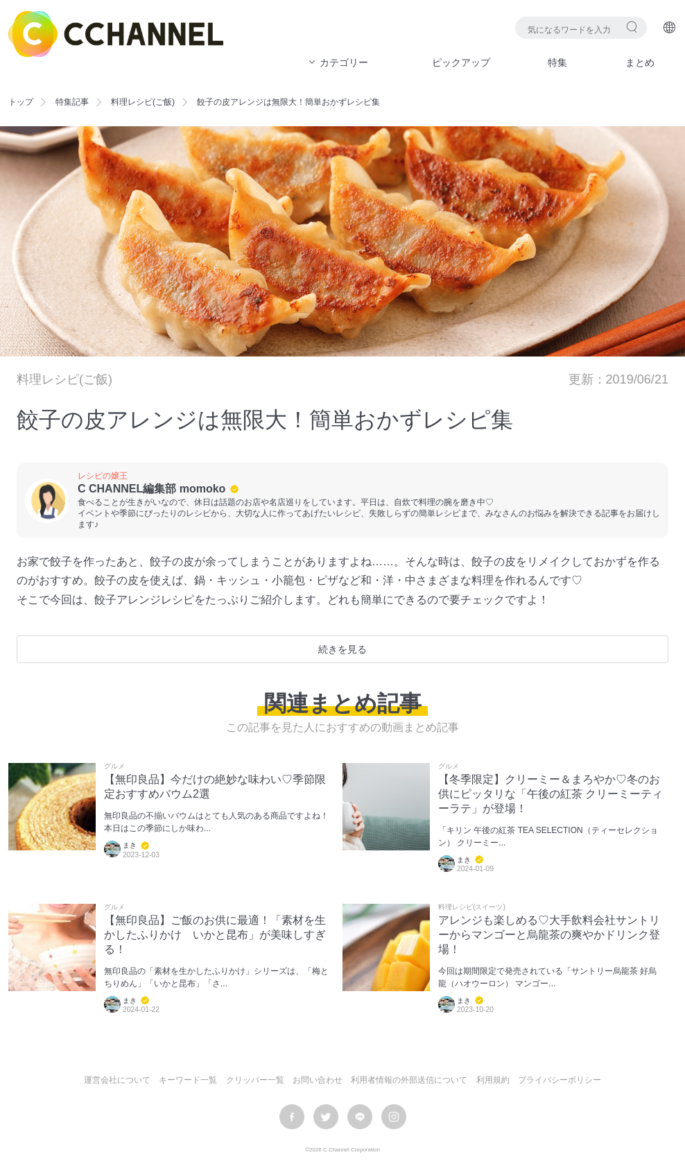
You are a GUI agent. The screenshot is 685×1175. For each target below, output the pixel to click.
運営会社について (117, 1080)
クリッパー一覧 (255, 1080)
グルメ (114, 766)
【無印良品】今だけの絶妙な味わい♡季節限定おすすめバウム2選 (215, 786)
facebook (291, 1116)
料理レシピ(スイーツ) (471, 907)
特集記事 (72, 102)
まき (130, 845)
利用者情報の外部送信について (409, 1080)
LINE (359, 1116)
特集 (557, 62)
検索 (632, 27)
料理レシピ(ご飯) (143, 102)
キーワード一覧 (188, 1080)
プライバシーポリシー (559, 1080)
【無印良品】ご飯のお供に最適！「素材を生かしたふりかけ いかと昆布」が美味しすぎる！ (215, 934)
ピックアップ (461, 62)
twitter (325, 1116)
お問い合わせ (317, 1080)
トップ (20, 102)
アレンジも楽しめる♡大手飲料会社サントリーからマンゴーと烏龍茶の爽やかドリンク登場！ (549, 934)
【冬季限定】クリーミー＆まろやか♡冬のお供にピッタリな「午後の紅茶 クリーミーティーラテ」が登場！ (550, 793)
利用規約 (493, 1080)
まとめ (639, 62)
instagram (393, 1116)
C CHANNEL (115, 34)
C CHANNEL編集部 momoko (151, 489)
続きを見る (342, 649)
